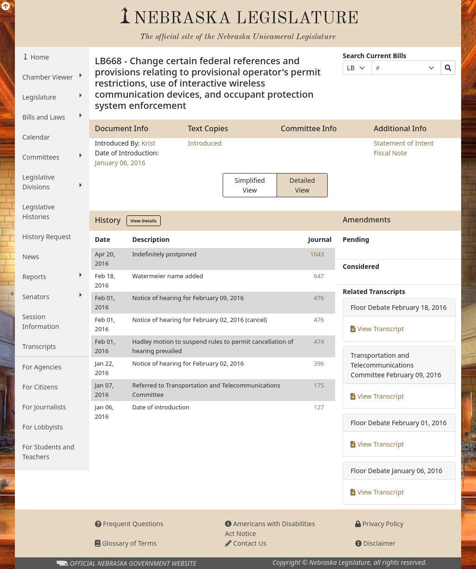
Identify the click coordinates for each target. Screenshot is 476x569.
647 (319, 276)
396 (319, 363)
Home (39, 57)
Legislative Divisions (52, 182)
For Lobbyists (42, 426)
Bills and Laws (52, 116)
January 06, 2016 (120, 162)
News (30, 256)
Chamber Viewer (52, 76)
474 (319, 341)
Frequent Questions (129, 523)
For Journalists (44, 406)
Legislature (52, 96)
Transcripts (39, 346)
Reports (52, 276)
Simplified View (250, 185)
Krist (148, 143)
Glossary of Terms (126, 543)
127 (319, 407)
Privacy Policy (379, 523)
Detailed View (302, 185)
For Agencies (41, 366)
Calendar (36, 137)
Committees (52, 156)
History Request (46, 236)
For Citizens (40, 386)
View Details (144, 221)
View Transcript (377, 328)
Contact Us (245, 543)
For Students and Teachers (48, 451)
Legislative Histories (38, 211)
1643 (317, 254)
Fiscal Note (390, 152)
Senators (52, 296)
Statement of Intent (404, 143)
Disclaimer (375, 543)
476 (319, 298)
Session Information (40, 321)
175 (319, 385)
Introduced (205, 143)
